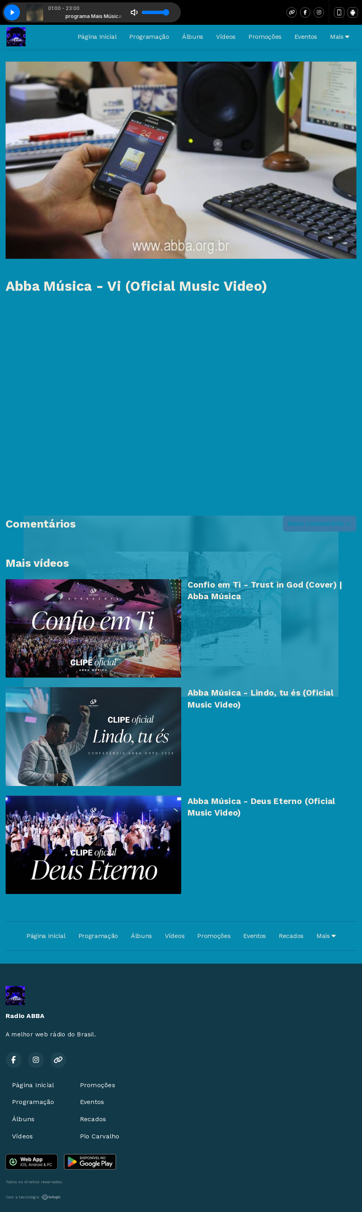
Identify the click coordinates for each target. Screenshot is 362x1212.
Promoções (265, 36)
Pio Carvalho (100, 1136)
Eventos (305, 36)
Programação (149, 36)
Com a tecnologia (33, 1197)
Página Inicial (97, 36)
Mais (339, 36)
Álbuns (192, 36)
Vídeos (226, 36)
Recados (291, 936)
